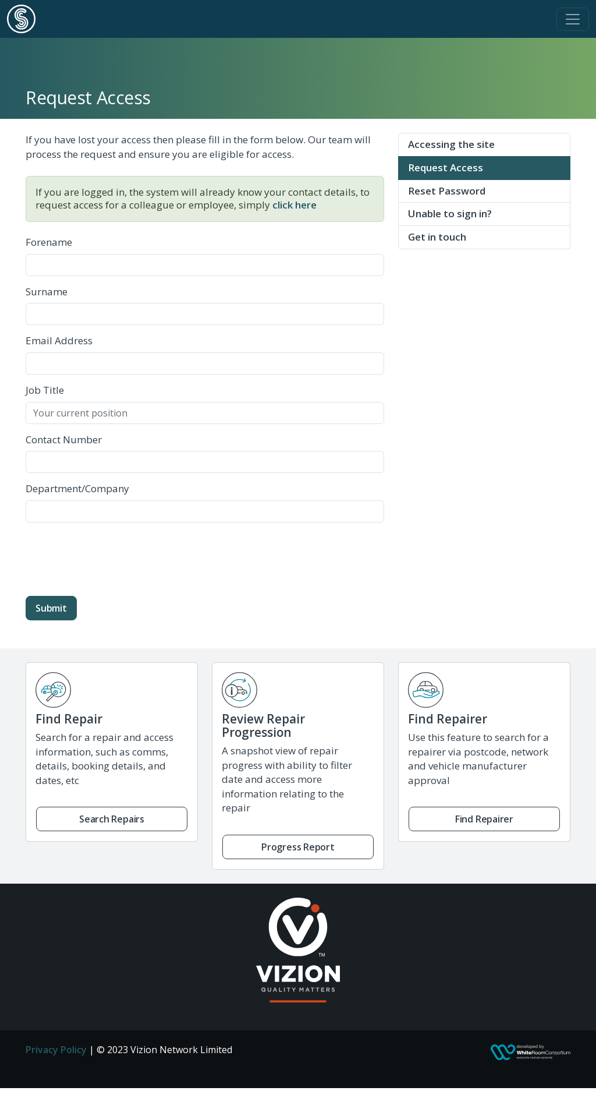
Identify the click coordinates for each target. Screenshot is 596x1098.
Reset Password (446, 190)
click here (294, 204)
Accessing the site (451, 144)
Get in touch (437, 236)
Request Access (445, 167)
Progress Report (298, 847)
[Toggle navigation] (572, 19)
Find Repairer (484, 819)
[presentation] (114, 554)
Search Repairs (111, 819)
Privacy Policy (56, 1049)
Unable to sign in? (450, 213)
